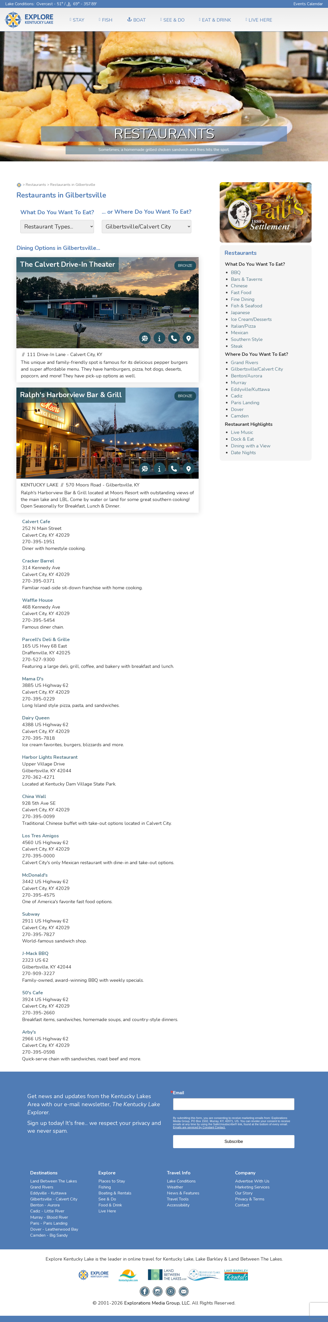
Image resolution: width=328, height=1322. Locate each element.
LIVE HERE (258, 20)
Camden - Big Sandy (49, 1235)
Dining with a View (250, 446)
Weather (175, 1187)
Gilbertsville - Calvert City (53, 1199)
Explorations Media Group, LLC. (157, 1303)
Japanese (240, 312)
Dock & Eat (242, 439)
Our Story (244, 1193)
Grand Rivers (244, 362)
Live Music (242, 432)
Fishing (104, 1187)
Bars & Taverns (246, 279)
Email (178, 1093)
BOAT (136, 20)
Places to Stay (111, 1181)
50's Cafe (32, 993)
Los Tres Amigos (40, 836)
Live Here (107, 1211)
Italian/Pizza (243, 326)
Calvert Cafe (36, 521)
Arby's (29, 1032)
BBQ (236, 272)
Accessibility (178, 1205)
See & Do (107, 1199)
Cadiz (236, 396)
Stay (77, 20)
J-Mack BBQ (35, 953)
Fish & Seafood (246, 306)
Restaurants (36, 184)
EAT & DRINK (215, 20)
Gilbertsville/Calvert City (257, 369)
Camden (240, 416)
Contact (242, 1205)
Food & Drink (110, 1205)
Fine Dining (243, 299)
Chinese (239, 286)
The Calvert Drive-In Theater (67, 264)
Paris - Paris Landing (48, 1223)
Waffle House (37, 600)
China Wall (34, 796)
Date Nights (243, 453)
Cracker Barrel (38, 561)
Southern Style (247, 339)
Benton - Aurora (45, 1205)
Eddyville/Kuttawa (250, 389)
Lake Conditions (19, 4)
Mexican (239, 333)
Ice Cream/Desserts (251, 319)
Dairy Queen (35, 718)
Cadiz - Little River (47, 1211)
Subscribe (233, 1141)
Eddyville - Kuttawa (48, 1193)
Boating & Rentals (114, 1193)
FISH (105, 20)
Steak (237, 346)
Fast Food (241, 292)
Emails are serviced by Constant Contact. (199, 1127)
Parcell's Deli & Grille (46, 639)
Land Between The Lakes (53, 1181)
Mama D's (32, 679)
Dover (237, 409)
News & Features (183, 1193)
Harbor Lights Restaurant (50, 757)
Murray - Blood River (49, 1217)
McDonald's (35, 875)
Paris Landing (245, 403)
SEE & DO (172, 20)
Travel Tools (178, 1199)
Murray (238, 382)
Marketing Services (252, 1187)
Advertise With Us (252, 1181)
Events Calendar (308, 4)
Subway (31, 914)
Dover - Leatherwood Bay (54, 1229)
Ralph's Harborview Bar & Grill (71, 395)
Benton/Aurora (246, 376)
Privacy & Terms (249, 1199)
